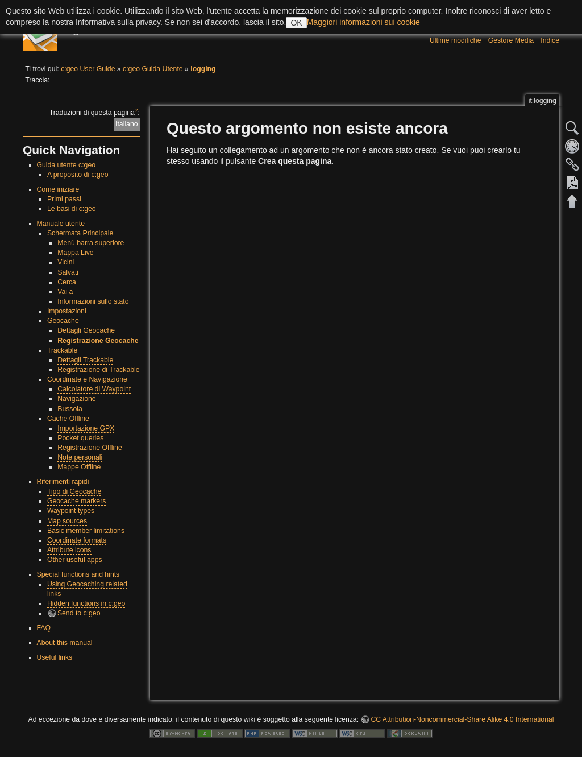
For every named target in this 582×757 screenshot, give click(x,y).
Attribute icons (69, 550)
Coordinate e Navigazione (87, 379)
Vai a (65, 292)
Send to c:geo (79, 613)
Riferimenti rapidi (63, 482)
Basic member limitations (85, 531)
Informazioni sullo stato (92, 301)
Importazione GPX (85, 428)
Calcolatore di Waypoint (94, 389)
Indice (550, 40)
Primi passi (64, 199)
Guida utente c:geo (66, 165)
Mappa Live (75, 253)
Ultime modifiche (455, 40)
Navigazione (76, 399)
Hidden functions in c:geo (86, 603)
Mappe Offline (79, 467)
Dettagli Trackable (85, 360)
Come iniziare (58, 189)
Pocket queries (80, 438)
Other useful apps (74, 560)
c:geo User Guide (88, 69)
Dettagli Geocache (86, 330)
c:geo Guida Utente (153, 69)
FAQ (44, 628)
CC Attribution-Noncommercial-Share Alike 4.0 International (462, 719)
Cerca (66, 282)
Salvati (67, 272)
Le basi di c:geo (71, 209)
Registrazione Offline (89, 448)
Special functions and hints (78, 574)
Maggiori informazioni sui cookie (363, 22)
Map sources (67, 521)
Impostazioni (66, 311)
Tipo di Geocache (74, 491)
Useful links (55, 657)
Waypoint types (70, 511)
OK (296, 22)
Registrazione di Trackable (98, 370)
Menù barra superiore (90, 243)
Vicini (65, 262)
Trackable (62, 350)
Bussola (69, 409)
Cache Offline (68, 419)
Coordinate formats (76, 540)
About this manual (65, 643)
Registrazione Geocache (97, 341)
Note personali (79, 457)
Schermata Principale (80, 233)
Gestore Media (511, 40)
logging (202, 69)
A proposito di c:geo (78, 175)
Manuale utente (61, 223)
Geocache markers (76, 501)
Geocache (63, 321)
